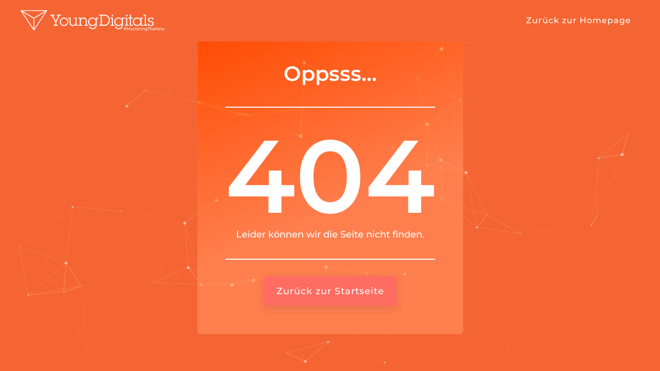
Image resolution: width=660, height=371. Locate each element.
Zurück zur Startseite (330, 291)
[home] (93, 20)
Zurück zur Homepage (578, 20)
